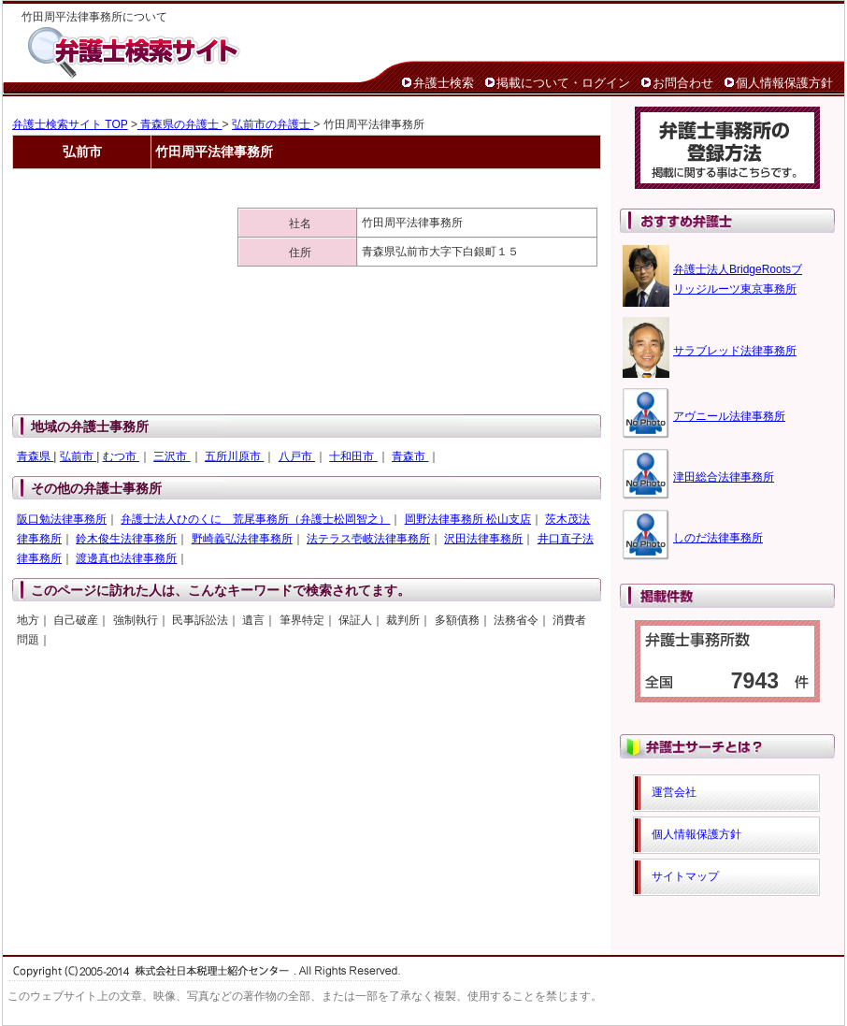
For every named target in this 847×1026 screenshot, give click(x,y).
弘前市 (78, 456)
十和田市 (353, 456)
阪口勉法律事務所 (62, 519)
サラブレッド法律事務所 (735, 350)
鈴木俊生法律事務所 (126, 538)
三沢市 (171, 456)
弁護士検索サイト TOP (70, 124)
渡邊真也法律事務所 (126, 558)
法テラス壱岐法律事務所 (368, 538)
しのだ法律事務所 (718, 537)
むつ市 (121, 456)
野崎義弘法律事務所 (242, 538)
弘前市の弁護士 (272, 124)
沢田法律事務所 (483, 538)
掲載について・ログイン (563, 83)
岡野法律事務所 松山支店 (468, 519)
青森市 (410, 456)
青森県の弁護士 (180, 124)
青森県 (35, 456)
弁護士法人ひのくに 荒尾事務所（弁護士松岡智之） (255, 519)
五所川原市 (234, 456)
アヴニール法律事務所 (729, 416)
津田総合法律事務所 (723, 477)
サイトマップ (685, 876)
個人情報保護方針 (784, 83)
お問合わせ (683, 83)
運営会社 (674, 792)
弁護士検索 (443, 83)
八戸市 (297, 456)
